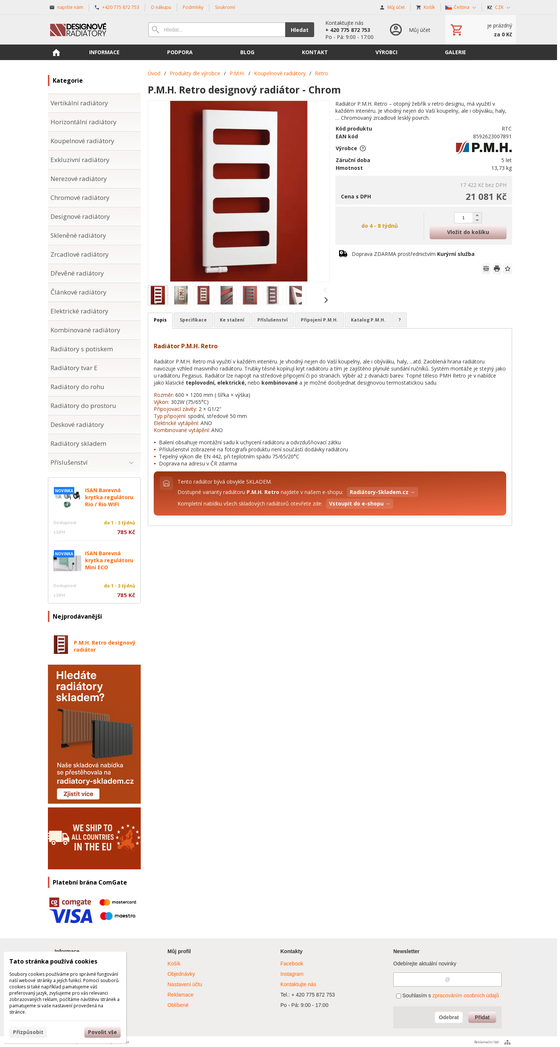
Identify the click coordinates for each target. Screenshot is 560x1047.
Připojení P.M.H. (319, 320)
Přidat (482, 1017)
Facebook (291, 964)
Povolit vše (102, 1032)
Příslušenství (272, 320)
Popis (160, 320)
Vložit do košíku (468, 232)
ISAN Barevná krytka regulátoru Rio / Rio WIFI (109, 497)
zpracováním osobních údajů (465, 995)
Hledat (300, 29)
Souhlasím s (447, 995)
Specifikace (193, 320)
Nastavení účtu (184, 984)
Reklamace (180, 995)
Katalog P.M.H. (368, 320)
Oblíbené (178, 1005)
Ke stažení (232, 320)
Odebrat (449, 1017)
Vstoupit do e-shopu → (359, 503)
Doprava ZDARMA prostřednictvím (413, 253)
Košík (173, 964)
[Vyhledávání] (216, 29)
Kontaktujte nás (298, 984)
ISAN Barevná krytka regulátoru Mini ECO (109, 560)
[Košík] (480, 30)
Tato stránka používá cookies (53, 961)
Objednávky (181, 974)
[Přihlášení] (409, 30)
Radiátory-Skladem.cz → (382, 491)
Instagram (291, 974)
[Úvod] (90, 30)
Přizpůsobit (28, 1032)
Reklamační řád (486, 1042)
